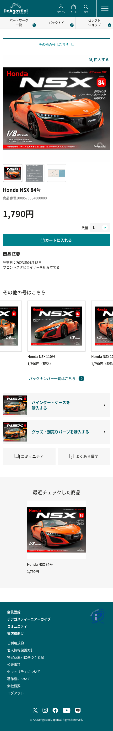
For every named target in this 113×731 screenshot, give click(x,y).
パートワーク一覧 (19, 22)
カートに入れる (58, 240)
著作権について (19, 678)
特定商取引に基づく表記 (25, 657)
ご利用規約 (15, 642)
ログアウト (15, 692)
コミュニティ (17, 626)
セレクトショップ (94, 22)
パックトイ (56, 22)
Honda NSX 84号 (40, 564)
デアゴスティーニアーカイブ (29, 619)
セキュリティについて (24, 671)
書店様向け (15, 633)
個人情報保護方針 (20, 650)
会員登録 (14, 611)
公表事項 (14, 664)
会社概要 (14, 685)
